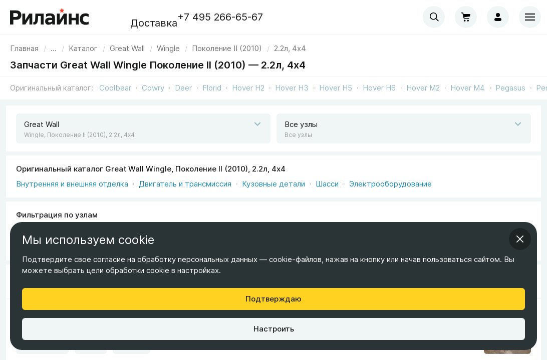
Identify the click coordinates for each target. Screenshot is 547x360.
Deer (183, 87)
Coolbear (115, 87)
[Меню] (530, 17)
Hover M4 (467, 87)
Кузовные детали (273, 183)
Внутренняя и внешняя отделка (72, 183)
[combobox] (434, 17)
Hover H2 (248, 87)
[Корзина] (466, 17)
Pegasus (510, 87)
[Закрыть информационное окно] (520, 239)
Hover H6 (379, 87)
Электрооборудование (390, 183)
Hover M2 (423, 87)
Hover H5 (335, 87)
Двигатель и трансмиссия (185, 183)
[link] (127, 48)
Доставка (153, 23)
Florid (211, 87)
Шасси (327, 183)
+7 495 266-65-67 (220, 17)
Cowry (153, 87)
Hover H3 (292, 87)
